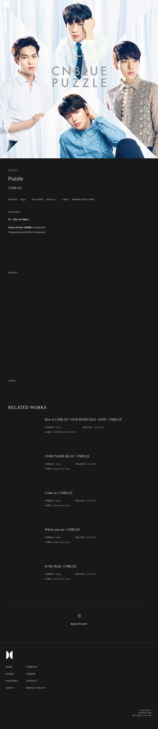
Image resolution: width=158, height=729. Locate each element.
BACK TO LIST (79, 624)
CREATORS (12, 681)
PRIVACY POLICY (36, 688)
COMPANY (32, 667)
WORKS (10, 674)
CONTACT (31, 681)
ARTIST (10, 688)
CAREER (30, 674)
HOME (9, 667)
